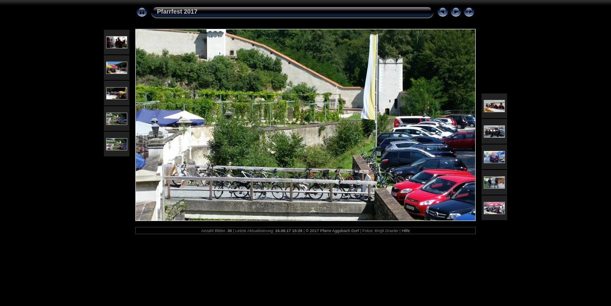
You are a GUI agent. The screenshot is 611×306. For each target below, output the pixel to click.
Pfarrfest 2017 (177, 11)
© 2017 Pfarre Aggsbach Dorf (332, 230)
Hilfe (406, 230)
